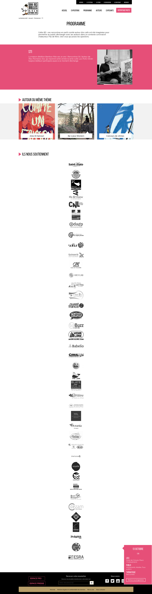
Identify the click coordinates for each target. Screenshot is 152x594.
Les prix (98, 2)
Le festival (90, 2)
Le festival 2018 (23, 18)
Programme (87, 10)
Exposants (110, 10)
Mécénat (52, 589)
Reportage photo (124, 10)
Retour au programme (136, 580)
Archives (126, 2)
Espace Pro (36, 578)
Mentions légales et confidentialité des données (71, 589)
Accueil (81, 2)
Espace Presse (37, 583)
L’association (107, 2)
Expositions (75, 10)
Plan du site (90, 589)
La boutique (117, 2)
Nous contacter (100, 589)
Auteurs (99, 10)
